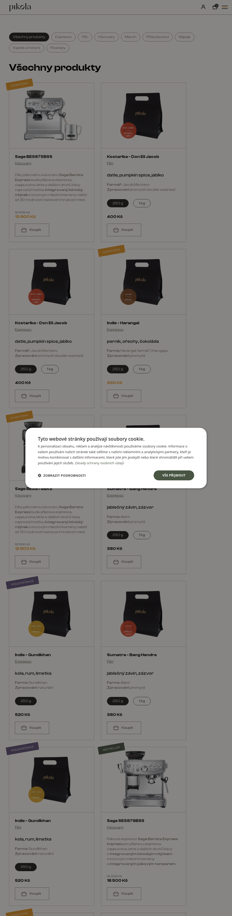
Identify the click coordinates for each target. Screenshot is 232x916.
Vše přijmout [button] (174, 475)
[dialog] (116, 458)
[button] (62, 475)
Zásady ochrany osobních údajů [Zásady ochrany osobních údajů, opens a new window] (100, 463)
